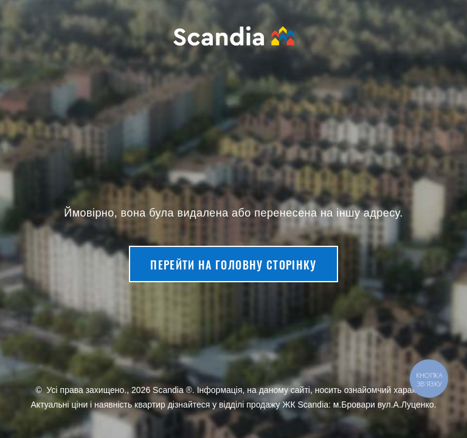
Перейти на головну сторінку (233, 265)
